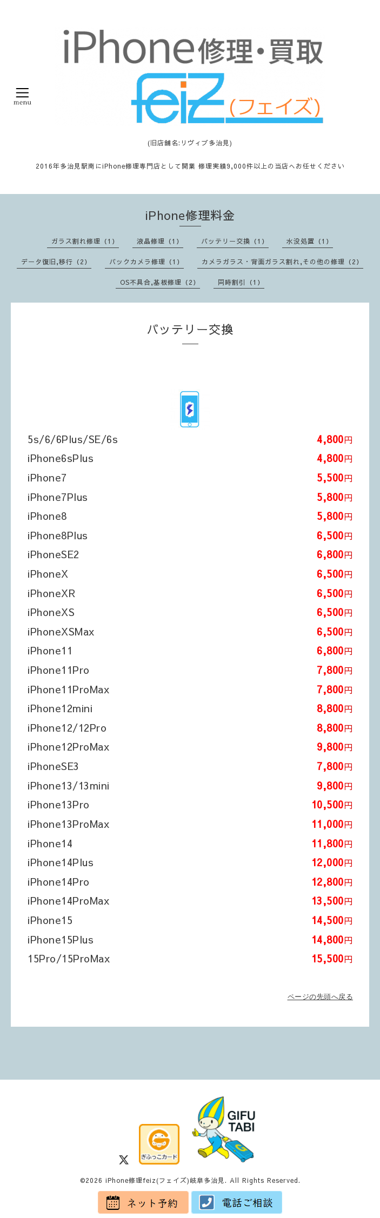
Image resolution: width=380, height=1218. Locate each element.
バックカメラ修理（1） (146, 261)
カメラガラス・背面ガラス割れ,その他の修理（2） (282, 261)
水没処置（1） (309, 241)
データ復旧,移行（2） (56, 261)
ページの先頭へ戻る (321, 997)
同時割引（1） (241, 282)
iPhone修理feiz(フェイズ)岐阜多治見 (165, 1180)
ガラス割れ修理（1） (85, 241)
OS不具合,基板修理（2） (160, 282)
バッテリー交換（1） (235, 241)
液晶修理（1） (160, 241)
